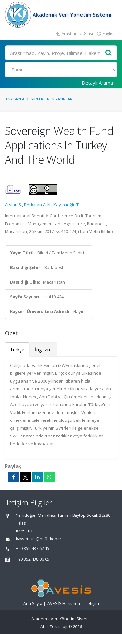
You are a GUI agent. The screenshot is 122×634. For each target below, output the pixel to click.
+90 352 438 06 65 (32, 559)
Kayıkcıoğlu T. (66, 205)
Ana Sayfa (15, 98)
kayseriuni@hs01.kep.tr (38, 539)
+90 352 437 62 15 (32, 548)
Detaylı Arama (97, 82)
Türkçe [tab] (17, 349)
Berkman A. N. (37, 205)
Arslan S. (13, 205)
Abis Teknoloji (53, 626)
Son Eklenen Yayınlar (51, 98)
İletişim (92, 603)
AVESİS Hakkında (63, 603)
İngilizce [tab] (43, 349)
